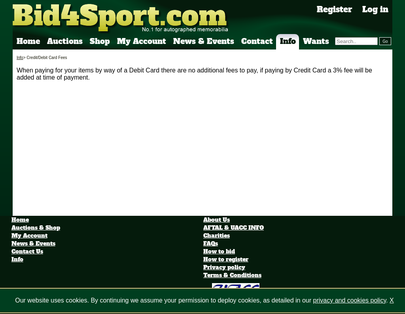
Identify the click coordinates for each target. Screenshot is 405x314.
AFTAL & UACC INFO (233, 228)
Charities (216, 236)
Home (28, 41)
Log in (375, 9)
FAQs (210, 243)
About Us (216, 220)
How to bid (219, 251)
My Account (141, 41)
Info (288, 41)
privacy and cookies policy (349, 300)
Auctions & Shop (35, 228)
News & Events (203, 41)
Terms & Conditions (232, 275)
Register (334, 9)
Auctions (65, 41)
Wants (316, 41)
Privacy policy (224, 267)
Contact (257, 41)
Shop (100, 41)
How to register (225, 259)
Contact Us (27, 251)
